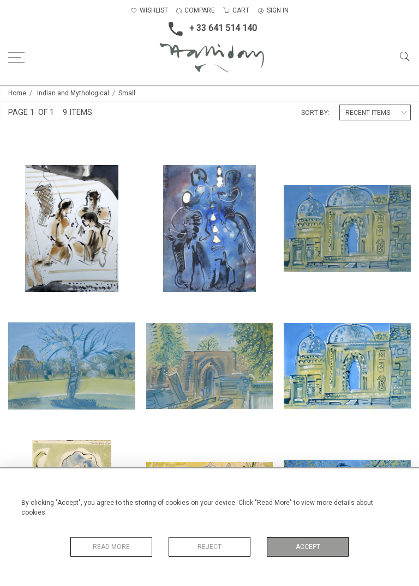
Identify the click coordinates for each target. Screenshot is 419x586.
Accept (308, 547)
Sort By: (315, 113)
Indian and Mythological (73, 93)
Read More (111, 547)
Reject (209, 547)
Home (17, 93)
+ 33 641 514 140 (209, 29)
